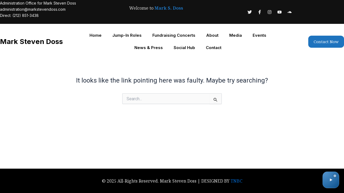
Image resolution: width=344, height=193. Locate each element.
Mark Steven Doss (31, 41)
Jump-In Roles (127, 35)
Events (259, 35)
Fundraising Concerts (173, 35)
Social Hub (184, 47)
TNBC (236, 181)
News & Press (148, 47)
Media (235, 35)
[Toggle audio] (330, 180)
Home (95, 35)
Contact (213, 47)
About (212, 35)
